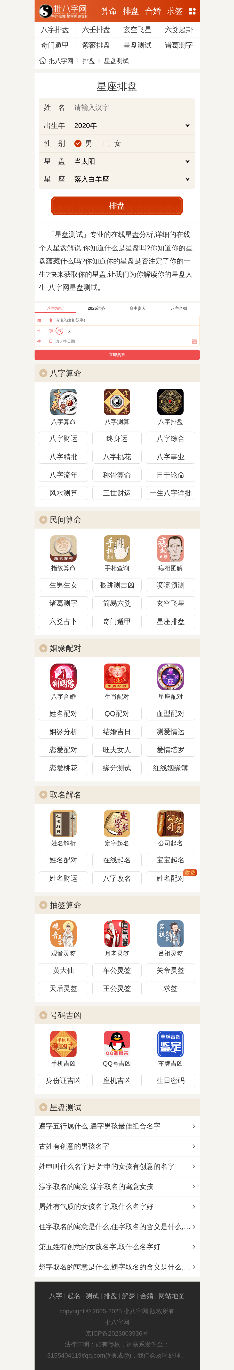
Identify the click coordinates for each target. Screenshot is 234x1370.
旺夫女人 (117, 750)
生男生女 (63, 585)
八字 (55, 1295)
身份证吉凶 (63, 1081)
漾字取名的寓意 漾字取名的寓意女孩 (96, 1187)
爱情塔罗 (171, 750)
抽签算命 (66, 905)
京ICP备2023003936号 (116, 1333)
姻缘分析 (63, 732)
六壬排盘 (96, 30)
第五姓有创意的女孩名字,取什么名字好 (100, 1247)
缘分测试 (117, 768)
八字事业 (171, 457)
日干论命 (171, 475)
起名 (73, 1295)
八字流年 (63, 475)
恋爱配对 (63, 750)
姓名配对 (63, 714)
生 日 (45, 341)
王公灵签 (117, 988)
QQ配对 (117, 714)
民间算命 (66, 519)
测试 (92, 1295)
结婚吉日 (117, 732)
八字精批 (63, 457)
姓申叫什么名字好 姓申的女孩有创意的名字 (107, 1166)
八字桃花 (117, 457)
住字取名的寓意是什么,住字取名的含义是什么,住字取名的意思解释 (119, 1227)
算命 (109, 11)
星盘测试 (137, 45)
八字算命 (66, 373)
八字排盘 (55, 30)
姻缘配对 (66, 648)
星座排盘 (171, 622)
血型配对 (171, 714)
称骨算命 (117, 475)
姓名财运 (63, 878)
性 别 (45, 330)
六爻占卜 (63, 622)
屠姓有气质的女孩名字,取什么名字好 (96, 1206)
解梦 (128, 1295)
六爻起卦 (179, 30)
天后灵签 (63, 988)
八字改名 (117, 878)
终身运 (117, 438)
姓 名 (45, 320)
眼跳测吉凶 (116, 585)
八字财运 (63, 438)
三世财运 (117, 493)
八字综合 (171, 438)
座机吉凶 (117, 1081)
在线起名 (117, 860)
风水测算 (63, 493)
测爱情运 (171, 732)
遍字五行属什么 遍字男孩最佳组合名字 (100, 1126)
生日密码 (171, 1081)
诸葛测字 (179, 45)
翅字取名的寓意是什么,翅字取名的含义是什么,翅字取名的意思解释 (119, 1267)
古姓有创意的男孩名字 (74, 1146)
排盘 (131, 11)
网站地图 (192, 11)
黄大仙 (63, 970)
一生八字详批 (170, 493)
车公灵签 (117, 970)
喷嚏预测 (171, 585)
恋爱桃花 (63, 768)
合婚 (153, 11)
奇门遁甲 (55, 45)
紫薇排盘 (96, 45)
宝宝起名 (171, 860)
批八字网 (61, 60)
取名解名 (66, 794)
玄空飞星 (137, 30)
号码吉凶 (66, 1015)
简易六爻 (117, 603)
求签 (175, 11)
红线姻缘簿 (170, 768)
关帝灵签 (171, 970)
